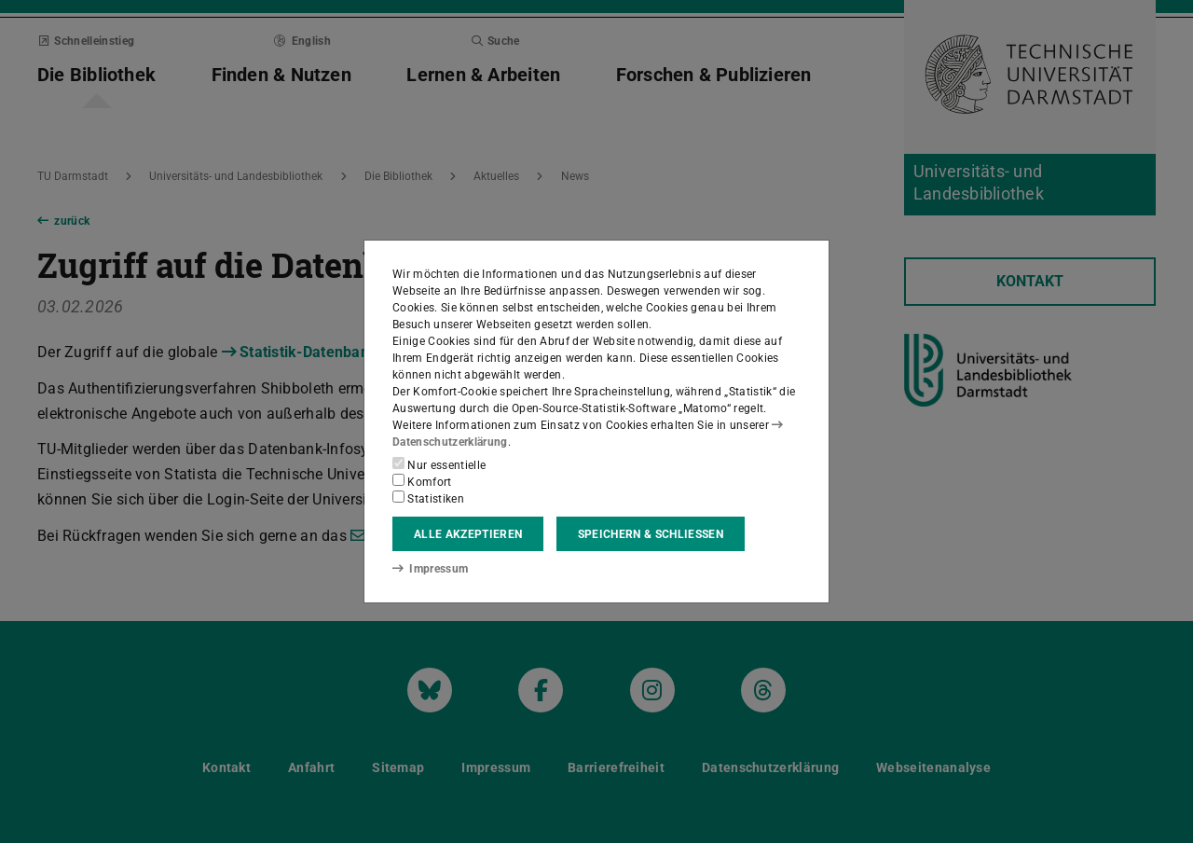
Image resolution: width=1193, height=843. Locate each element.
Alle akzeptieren (468, 534)
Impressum (430, 568)
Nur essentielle (439, 464)
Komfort (422, 481)
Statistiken (428, 498)
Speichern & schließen (650, 534)
